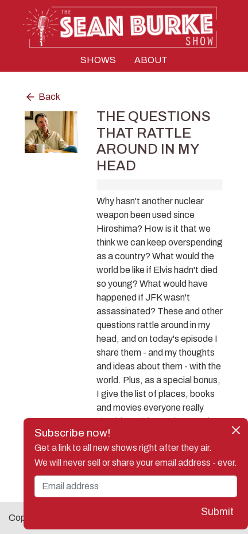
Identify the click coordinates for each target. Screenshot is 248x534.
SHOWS (98, 60)
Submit (217, 511)
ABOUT (151, 60)
